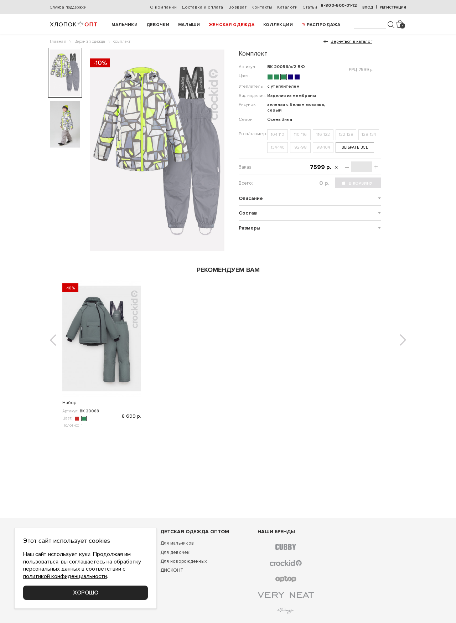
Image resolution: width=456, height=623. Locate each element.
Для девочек (175, 552)
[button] (53, 340)
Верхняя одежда (89, 41)
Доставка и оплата (202, 7)
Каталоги (287, 7)
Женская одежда (232, 24)
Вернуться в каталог (351, 41)
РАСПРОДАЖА (324, 24)
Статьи (309, 7)
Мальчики (125, 24)
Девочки (158, 24)
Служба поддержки (68, 7)
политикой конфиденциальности (65, 576)
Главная (58, 41)
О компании (163, 7)
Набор (69, 403)
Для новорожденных (183, 561)
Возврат (237, 7)
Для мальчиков (177, 543)
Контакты (262, 7)
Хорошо (85, 592)
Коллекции (278, 24)
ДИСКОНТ (172, 570)
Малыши (189, 24)
